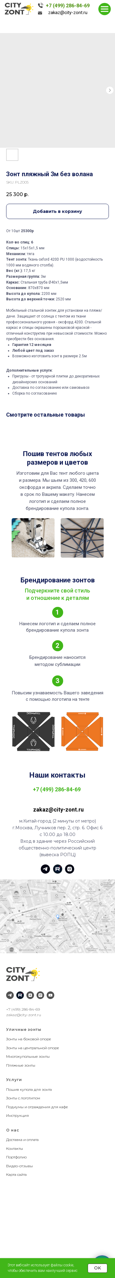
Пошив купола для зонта (29, 1089)
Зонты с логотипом (23, 1098)
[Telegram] (10, 995)
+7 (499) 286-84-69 (68, 6)
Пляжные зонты (20, 1065)
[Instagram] (40, 995)
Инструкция (17, 1115)
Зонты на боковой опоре (28, 1039)
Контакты (14, 1148)
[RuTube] (20, 995)
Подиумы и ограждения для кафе (37, 1107)
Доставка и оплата (22, 1139)
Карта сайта (16, 1174)
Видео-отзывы (19, 1166)
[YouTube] (50, 995)
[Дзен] (30, 995)
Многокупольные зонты (28, 1056)
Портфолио (16, 1157)
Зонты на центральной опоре (32, 1048)
